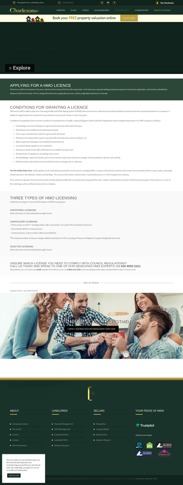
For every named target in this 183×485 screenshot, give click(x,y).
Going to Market (102, 429)
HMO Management (122, 10)
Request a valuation (162, 10)
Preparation (101, 424)
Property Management (63, 424)
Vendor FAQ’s (101, 435)
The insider (16, 429)
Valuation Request (61, 445)
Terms (155, 478)
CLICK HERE (129, 18)
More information (19, 445)
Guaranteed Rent (141, 10)
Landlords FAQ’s (61, 440)
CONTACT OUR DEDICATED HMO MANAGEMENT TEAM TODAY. (91, 329)
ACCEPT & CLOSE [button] (14, 475)
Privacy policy (140, 478)
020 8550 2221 (67, 3)
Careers (15, 435)
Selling (73, 10)
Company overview (20, 424)
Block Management (101, 10)
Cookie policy (148, 478)
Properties (61, 10)
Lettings (85, 10)
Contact (15, 440)
